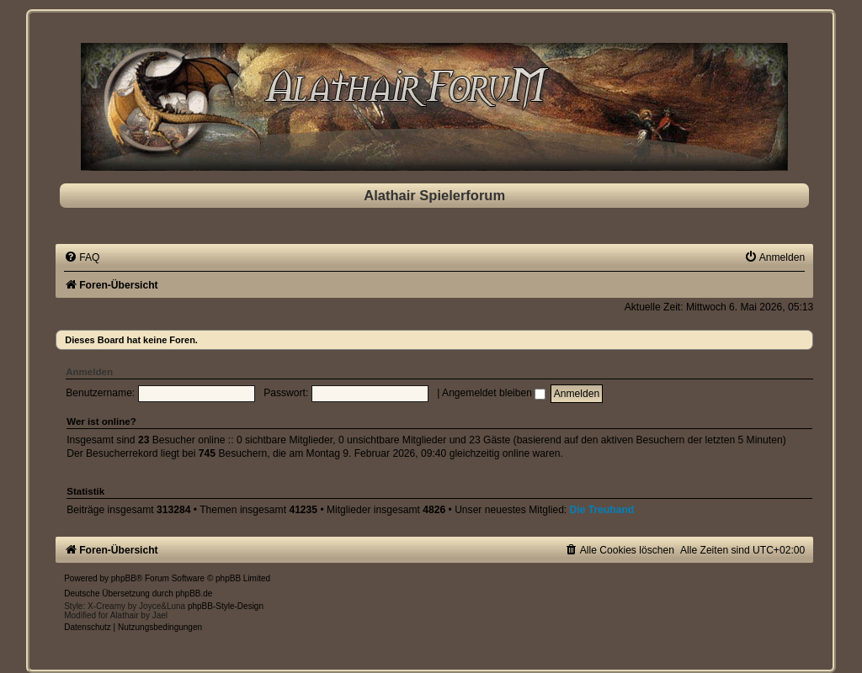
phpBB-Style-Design (225, 606)
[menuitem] (81, 257)
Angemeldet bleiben (493, 393)
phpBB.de (194, 593)
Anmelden (89, 372)
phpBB (123, 578)
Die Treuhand (602, 510)
